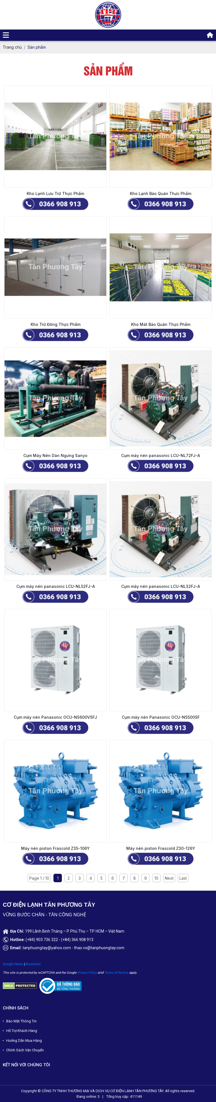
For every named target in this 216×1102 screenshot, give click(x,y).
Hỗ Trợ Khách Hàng (21, 1031)
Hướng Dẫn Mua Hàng (24, 1040)
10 (156, 878)
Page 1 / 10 (39, 878)
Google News (13, 964)
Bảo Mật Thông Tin (21, 1021)
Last (183, 878)
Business (33, 964)
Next (169, 878)
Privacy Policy (87, 973)
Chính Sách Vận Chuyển (25, 1050)
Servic (122, 973)
